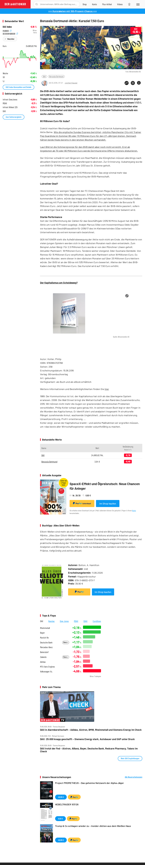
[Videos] (119, 4)
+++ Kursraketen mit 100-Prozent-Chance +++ (72, 11)
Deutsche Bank (46, 642)
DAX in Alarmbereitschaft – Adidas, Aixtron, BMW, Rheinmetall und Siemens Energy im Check (91, 729)
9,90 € (60, 818)
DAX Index (7, 26)
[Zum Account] (94, 4)
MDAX (76, 621)
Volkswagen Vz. (46, 671)
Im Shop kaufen (107, 503)
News (65, 642)
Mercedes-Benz (46, 647)
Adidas (43, 661)
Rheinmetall (45, 628)
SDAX (85, 621)
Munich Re (44, 637)
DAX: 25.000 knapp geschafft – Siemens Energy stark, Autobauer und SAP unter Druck (87, 739)
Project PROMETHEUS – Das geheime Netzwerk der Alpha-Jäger (89, 782)
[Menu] (137, 4)
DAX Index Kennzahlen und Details (18, 87)
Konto (134, 510)
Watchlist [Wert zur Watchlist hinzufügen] (10, 39)
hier (107, 389)
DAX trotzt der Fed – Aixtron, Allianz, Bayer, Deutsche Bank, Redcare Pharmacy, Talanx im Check (89, 750)
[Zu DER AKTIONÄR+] (107, 4)
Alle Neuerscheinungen (133, 777)
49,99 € (61, 797)
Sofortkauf (82, 503)
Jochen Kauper (71, 83)
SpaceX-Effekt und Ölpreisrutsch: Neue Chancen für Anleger (105, 486)
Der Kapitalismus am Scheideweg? (59, 282)
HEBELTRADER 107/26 (67, 804)
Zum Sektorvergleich (13, 117)
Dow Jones (64, 621)
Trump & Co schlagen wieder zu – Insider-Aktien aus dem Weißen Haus (93, 825)
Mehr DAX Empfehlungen (130, 758)
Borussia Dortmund (56, 76)
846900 (7, 30)
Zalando (43, 657)
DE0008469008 (10, 33)
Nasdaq (51, 621)
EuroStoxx (97, 621)
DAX (44, 76)
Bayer (42, 632)
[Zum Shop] (84, 4)
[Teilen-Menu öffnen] (127, 83)
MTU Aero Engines (47, 666)
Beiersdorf (44, 652)
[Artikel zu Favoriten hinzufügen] (139, 83)
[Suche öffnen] (36, 4)
